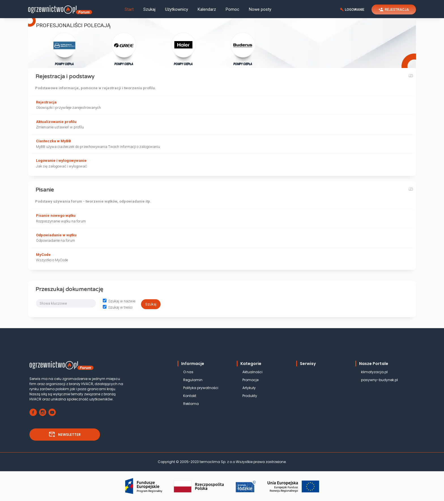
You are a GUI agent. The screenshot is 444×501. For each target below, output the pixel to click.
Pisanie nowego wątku (56, 215)
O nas (188, 372)
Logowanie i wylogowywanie (61, 160)
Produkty (249, 395)
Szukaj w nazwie (119, 301)
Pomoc (232, 9)
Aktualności (252, 372)
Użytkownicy (176, 9)
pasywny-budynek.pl (379, 379)
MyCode (43, 254)
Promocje (250, 379)
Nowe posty (260, 9)
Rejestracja (46, 102)
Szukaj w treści (118, 307)
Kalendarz (207, 9)
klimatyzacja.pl (374, 372)
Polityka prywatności (200, 387)
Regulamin (192, 379)
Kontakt (189, 395)
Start (129, 9)
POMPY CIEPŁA (64, 48)
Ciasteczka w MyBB (53, 141)
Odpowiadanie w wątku (56, 235)
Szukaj (149, 9)
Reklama (191, 403)
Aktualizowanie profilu (56, 122)
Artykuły (249, 387)
